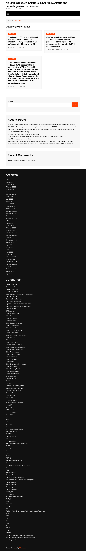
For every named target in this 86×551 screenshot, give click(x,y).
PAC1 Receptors (11, 431)
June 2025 (9, 196)
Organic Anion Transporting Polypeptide (19, 294)
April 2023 (9, 223)
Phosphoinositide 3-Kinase (15, 477)
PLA (7, 530)
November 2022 (11, 235)
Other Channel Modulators (15, 328)
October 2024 (10, 216)
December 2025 (11, 192)
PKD (7, 521)
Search (10, 101)
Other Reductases (12, 359)
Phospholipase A (11, 482)
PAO (7, 439)
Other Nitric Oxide (12, 342)
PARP (8, 446)
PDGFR (8, 453)
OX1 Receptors (11, 376)
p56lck (8, 419)
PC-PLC (8, 448)
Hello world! (31, 160)
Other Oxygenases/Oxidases (15, 347)
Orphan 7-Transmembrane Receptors (18, 304)
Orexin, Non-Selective (13, 287)
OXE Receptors (11, 381)
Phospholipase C (11, 484)
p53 (7, 417)
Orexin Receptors (12, 284)
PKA (7, 513)
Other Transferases (12, 371)
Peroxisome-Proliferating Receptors (18, 465)
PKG (7, 523)
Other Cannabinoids (12, 325)
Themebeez (23, 548)
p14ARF (9, 405)
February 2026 (11, 187)
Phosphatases (11, 472)
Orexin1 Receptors (12, 289)
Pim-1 (8, 506)
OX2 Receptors (11, 378)
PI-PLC (8, 499)
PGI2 (7, 470)
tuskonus (12, 47)
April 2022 (9, 252)
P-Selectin (9, 398)
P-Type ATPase (11, 400)
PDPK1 (8, 458)
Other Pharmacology (13, 352)
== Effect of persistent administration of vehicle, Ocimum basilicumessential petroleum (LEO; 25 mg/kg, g (43, 124)
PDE (7, 451)
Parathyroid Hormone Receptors (17, 443)
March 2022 (10, 254)
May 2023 (9, 221)
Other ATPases (11, 321)
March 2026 (10, 184)
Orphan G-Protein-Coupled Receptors (18, 306)
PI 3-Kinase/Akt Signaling (14, 496)
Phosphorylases (11, 489)
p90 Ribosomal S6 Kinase (14, 429)
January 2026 (10, 189)
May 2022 (9, 249)
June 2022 (9, 247)
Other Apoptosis (11, 318)
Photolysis (9, 492)
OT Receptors (10, 311)
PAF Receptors (11, 436)
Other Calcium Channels (14, 323)
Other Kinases (10, 337)
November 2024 (11, 213)
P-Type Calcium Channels (14, 402)
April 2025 (9, 201)
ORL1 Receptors (11, 296)
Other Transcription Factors (15, 369)
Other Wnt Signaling (12, 374)
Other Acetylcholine (12, 313)
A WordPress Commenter (16, 160)
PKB (7, 516)
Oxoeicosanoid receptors (14, 388)
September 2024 (11, 218)
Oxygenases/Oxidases (13, 390)
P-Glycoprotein (11, 395)
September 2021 (11, 269)
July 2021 (9, 274)
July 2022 (9, 245)
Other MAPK (10, 340)
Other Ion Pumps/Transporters (16, 335)
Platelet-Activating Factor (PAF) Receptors (20, 537)
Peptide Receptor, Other (14, 460)
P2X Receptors (11, 410)
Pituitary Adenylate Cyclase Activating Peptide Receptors (25, 511)
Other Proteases (11, 357)
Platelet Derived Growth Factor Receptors (20, 535)
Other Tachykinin (11, 366)
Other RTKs (12, 33)
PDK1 (8, 455)
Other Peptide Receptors (14, 349)
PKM (7, 525)
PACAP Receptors (12, 434)
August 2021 (10, 271)
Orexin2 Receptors (12, 292)
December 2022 (11, 233)
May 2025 (9, 199)
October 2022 (10, 237)
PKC (7, 518)
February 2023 (11, 228)
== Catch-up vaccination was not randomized (23, 134)
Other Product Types (13, 354)
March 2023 (10, 225)
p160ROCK (10, 407)
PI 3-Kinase (10, 494)
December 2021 (11, 262)
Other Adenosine (11, 316)
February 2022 (11, 257)
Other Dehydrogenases (14, 330)
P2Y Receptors (11, 412)
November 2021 (11, 264)
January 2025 (10, 209)
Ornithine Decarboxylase (14, 299)
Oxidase (8, 383)
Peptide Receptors (12, 463)
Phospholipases (11, 487)
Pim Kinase (9, 504)
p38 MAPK (9, 414)
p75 (7, 427)
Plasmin (8, 533)
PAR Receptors (11, 441)
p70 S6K (9, 424)
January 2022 (10, 259)
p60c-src (9, 422)
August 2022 (10, 242)
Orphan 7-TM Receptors (14, 301)
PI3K (7, 501)
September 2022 (11, 240)
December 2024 (11, 211)
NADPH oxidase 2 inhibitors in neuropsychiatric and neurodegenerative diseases (36, 4)
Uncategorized (11, 540)
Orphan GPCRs (11, 308)
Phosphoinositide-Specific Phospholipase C (20, 480)
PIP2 (7, 508)
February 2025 (11, 206)
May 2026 (9, 180)
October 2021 (10, 266)
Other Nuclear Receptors (14, 345)
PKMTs (8, 528)
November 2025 (11, 194)
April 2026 (9, 182)
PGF (7, 468)
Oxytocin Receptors (12, 393)
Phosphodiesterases (13, 475)
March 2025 (10, 204)
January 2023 (10, 230)
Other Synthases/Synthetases (16, 364)
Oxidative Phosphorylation (15, 386)
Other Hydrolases (12, 333)
